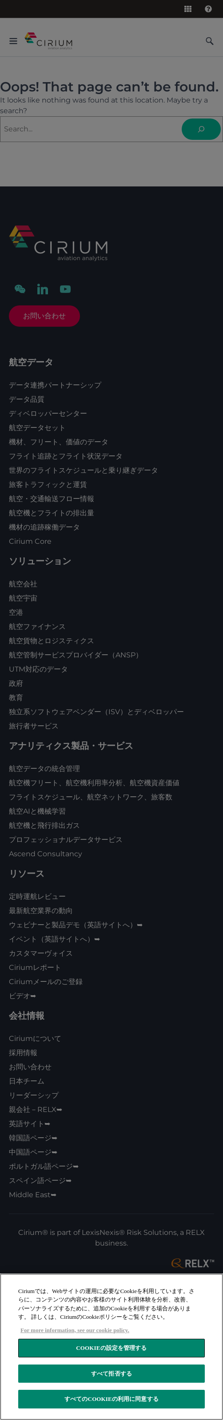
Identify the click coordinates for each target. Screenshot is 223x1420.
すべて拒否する (111, 1373)
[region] (111, 1347)
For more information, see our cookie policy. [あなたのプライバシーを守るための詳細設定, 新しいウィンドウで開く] (74, 1330)
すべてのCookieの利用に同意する (111, 1399)
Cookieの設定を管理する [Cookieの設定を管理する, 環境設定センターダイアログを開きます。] (111, 1348)
